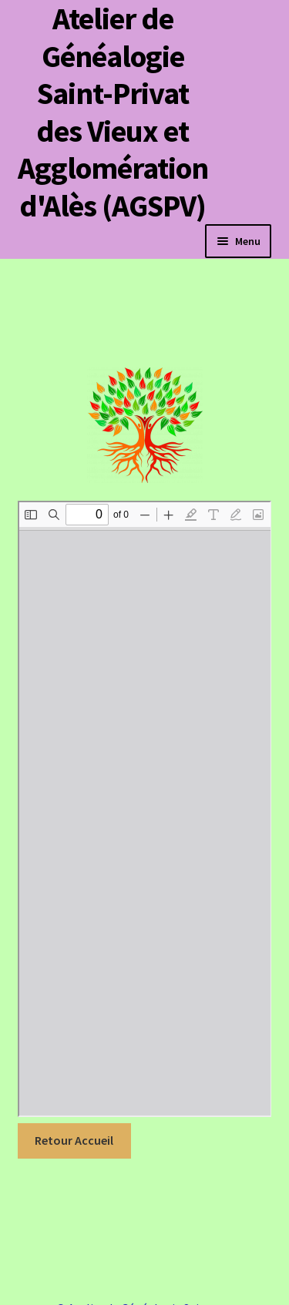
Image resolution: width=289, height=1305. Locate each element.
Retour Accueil (74, 1140)
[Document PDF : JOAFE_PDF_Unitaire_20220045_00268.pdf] (145, 809)
